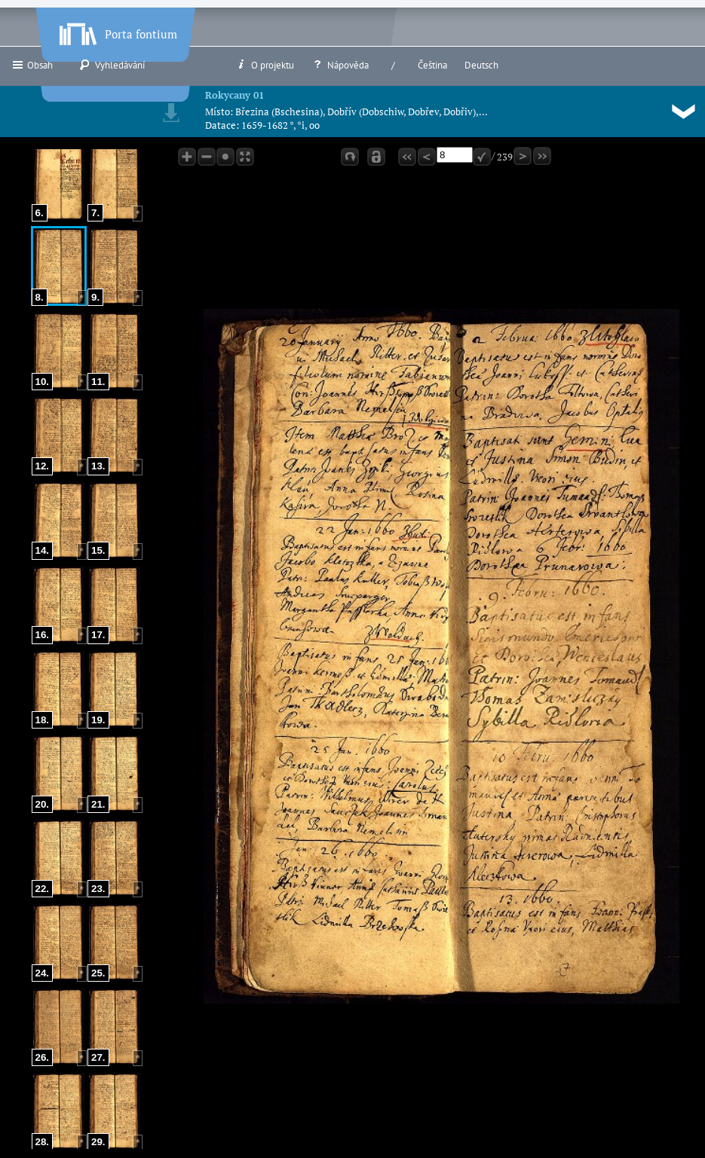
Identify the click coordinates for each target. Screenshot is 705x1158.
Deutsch (481, 65)
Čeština (432, 65)
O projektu (264, 65)
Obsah (32, 65)
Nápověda (340, 65)
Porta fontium (117, 30)
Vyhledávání (112, 65)
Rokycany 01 (234, 95)
